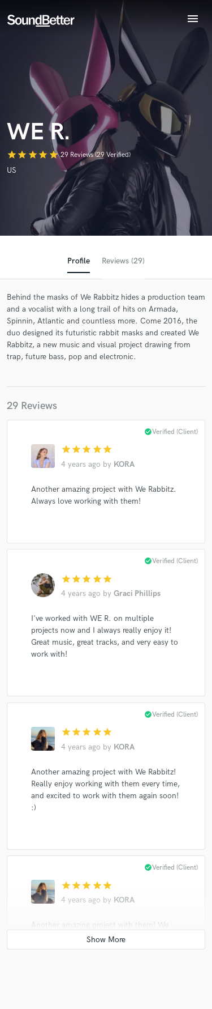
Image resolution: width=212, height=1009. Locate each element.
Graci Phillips (137, 593)
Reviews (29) (123, 261)
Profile (78, 261)
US (11, 170)
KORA (124, 464)
